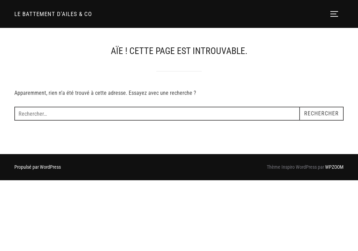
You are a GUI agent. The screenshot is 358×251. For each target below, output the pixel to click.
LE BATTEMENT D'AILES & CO (53, 13)
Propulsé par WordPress (37, 167)
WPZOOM (334, 167)
